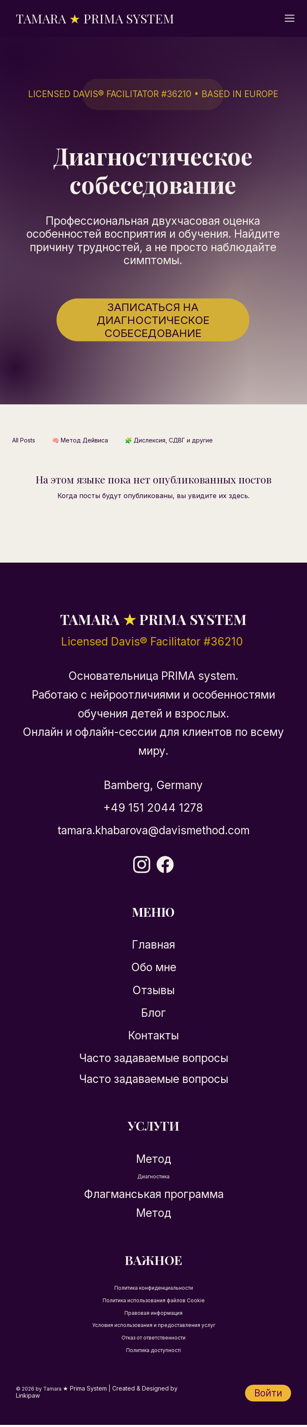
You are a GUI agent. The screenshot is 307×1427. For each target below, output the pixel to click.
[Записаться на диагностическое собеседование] (153, 319)
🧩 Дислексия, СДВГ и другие (169, 440)
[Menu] (290, 18)
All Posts (23, 440)
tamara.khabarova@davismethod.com (153, 830)
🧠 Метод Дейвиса (80, 440)
